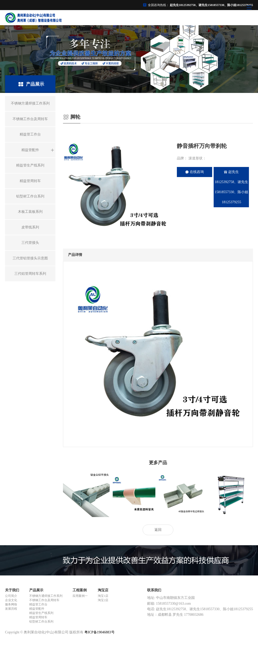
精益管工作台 (38, 604)
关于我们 (12, 590)
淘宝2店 (103, 600)
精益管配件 (36, 608)
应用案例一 (80, 596)
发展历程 (11, 608)
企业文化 (11, 600)
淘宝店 (103, 590)
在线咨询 (194, 172)
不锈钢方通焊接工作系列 (45, 596)
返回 (158, 530)
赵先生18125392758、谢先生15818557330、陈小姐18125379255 (231, 187)
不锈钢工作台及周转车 (44, 600)
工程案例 (80, 590)
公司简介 (11, 596)
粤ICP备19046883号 (99, 632)
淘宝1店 (103, 596)
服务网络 (11, 604)
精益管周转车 (38, 617)
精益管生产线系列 (41, 613)
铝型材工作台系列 (41, 621)
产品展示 (36, 590)
